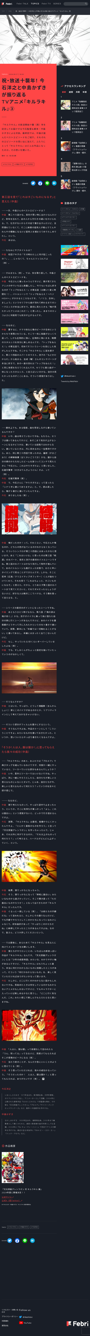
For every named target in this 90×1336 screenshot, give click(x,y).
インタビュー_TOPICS (70, 209)
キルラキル (7, 164)
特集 (10, 11)
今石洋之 (30, 164)
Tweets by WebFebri (69, 381)
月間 (78, 92)
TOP (3, 11)
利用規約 (5, 1321)
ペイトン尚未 (67, 234)
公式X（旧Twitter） (11, 1200)
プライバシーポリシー (10, 1316)
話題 (80, 230)
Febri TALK (22, 3)
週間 (71, 92)
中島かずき (19, 164)
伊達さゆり (66, 221)
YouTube (27, 1323)
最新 (64, 92)
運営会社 (5, 1325)
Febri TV (46, 3)
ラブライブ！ (80, 234)
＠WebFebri (27, 1317)
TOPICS (35, 3)
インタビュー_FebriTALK (71, 213)
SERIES (57, 3)
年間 (85, 92)
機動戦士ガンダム (68, 230)
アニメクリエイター (69, 217)
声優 (82, 209)
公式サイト (7, 1197)
